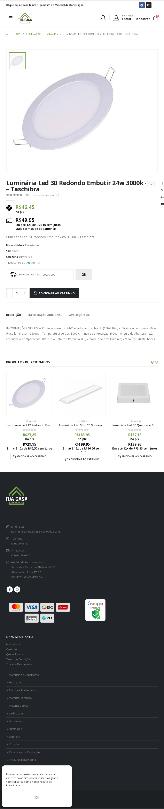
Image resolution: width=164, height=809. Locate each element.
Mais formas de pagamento (35, 228)
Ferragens (15, 683)
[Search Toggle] (103, 18)
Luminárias (25, 257)
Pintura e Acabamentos (23, 690)
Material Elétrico (19, 706)
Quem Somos (14, 654)
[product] (30, 394)
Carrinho (11, 649)
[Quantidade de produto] (16, 293)
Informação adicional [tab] (45, 315)
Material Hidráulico (20, 698)
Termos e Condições (19, 659)
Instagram (17, 590)
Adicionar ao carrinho (57, 293)
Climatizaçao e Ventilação (24, 752)
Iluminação (15, 729)
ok (83, 274)
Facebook (10, 590)
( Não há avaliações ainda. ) (42, 195)
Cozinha (14, 745)
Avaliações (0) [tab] (79, 315)
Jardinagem (16, 713)
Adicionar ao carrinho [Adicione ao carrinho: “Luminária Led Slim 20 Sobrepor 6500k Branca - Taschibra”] (84, 459)
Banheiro (14, 737)
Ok (37, 797)
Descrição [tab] (13, 315)
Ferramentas (17, 721)
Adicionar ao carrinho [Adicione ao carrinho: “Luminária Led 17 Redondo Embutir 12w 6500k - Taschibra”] (31, 456)
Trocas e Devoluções (19, 664)
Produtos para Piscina (22, 760)
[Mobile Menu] (10, 17)
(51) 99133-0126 (20, 556)
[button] (153, 362)
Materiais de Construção (24, 675)
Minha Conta (14, 644)
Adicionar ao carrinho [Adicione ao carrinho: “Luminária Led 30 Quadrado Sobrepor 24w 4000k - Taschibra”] (137, 456)
